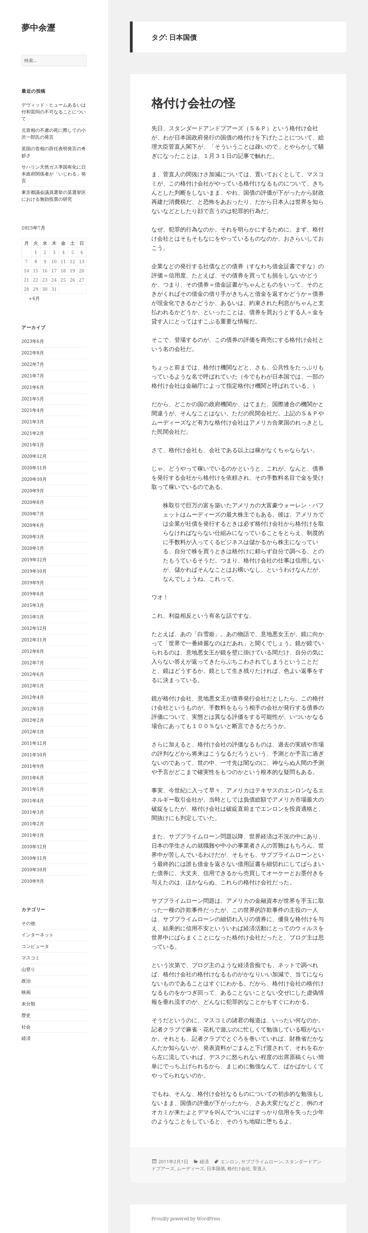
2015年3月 (32, 605)
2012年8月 (32, 651)
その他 (28, 923)
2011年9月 (32, 766)
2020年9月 (32, 490)
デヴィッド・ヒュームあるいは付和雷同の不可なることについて (53, 112)
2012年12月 (34, 628)
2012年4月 (32, 697)
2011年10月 (34, 754)
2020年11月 (34, 467)
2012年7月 (32, 662)
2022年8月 (32, 352)
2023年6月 (32, 341)
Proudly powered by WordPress (185, 1218)
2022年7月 (32, 364)
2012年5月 (32, 685)
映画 (26, 992)
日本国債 (216, 1168)
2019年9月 (32, 582)
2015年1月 (32, 616)
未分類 (28, 1003)
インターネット (37, 934)
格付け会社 (238, 1168)
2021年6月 (32, 387)
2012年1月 (32, 731)
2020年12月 (34, 456)
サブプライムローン (262, 1161)
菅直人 (259, 1168)
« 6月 (34, 298)
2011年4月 (32, 800)
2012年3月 (32, 708)
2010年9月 (32, 881)
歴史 (26, 1015)
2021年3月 (32, 421)
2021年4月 (32, 410)
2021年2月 (32, 433)
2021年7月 (32, 375)
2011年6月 (32, 777)
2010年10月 (34, 869)
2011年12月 (34, 743)
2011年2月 (32, 823)
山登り (28, 969)
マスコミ (30, 957)
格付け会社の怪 (193, 103)
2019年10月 (34, 571)
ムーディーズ (190, 1168)
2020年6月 (32, 525)
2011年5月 (32, 789)
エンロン (229, 1161)
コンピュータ (35, 946)
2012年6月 (32, 674)
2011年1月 (32, 835)
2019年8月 (32, 593)
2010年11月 (34, 858)
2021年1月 (32, 444)
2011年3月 (32, 812)
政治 (26, 980)
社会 (26, 1026)
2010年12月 (34, 846)
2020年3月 (32, 536)
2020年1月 (32, 548)
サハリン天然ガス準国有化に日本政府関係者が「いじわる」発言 (53, 174)
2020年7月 (32, 513)
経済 (26, 1038)
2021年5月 (32, 398)
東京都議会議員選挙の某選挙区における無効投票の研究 (53, 195)
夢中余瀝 (38, 27)
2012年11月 (34, 639)
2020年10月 (34, 479)
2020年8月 (32, 502)
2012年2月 (32, 720)
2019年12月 (34, 559)
